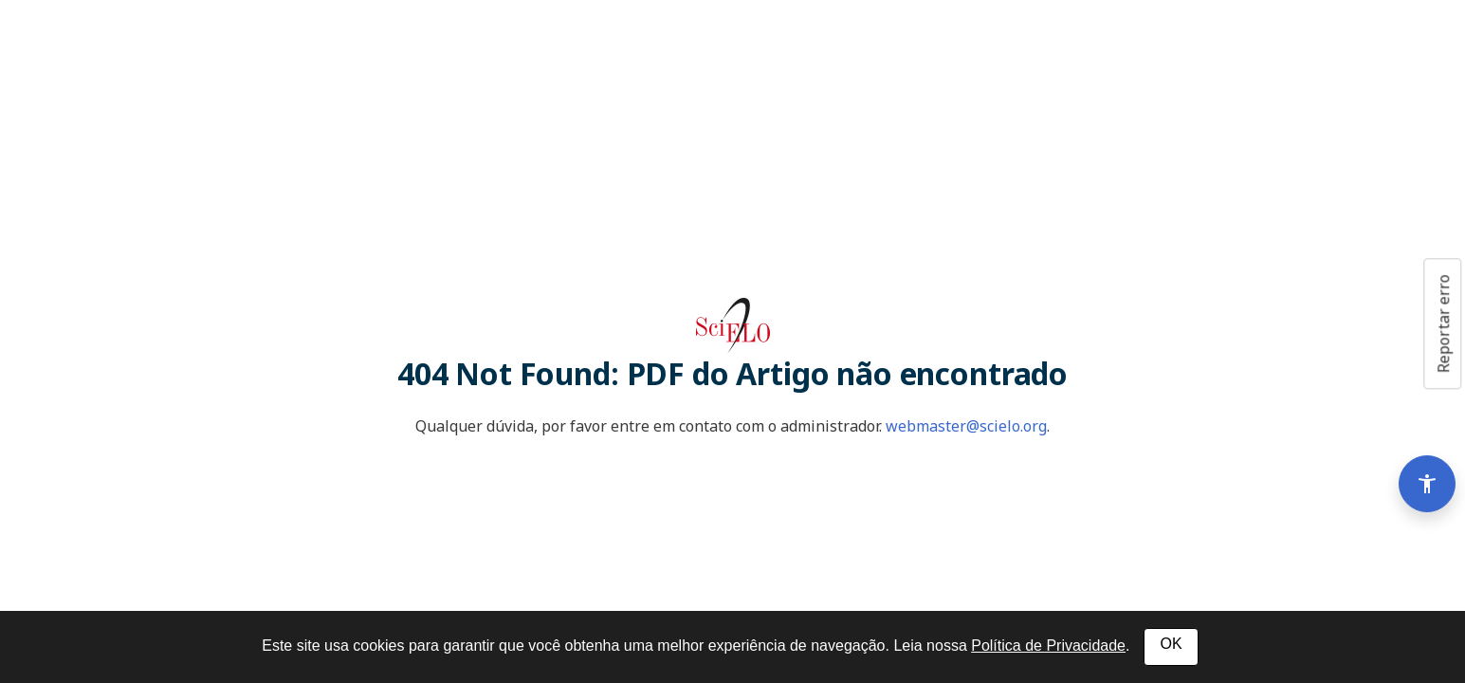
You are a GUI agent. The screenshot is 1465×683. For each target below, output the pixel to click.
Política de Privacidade (1048, 645)
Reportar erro (1443, 323)
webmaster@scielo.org (966, 425)
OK (1170, 644)
